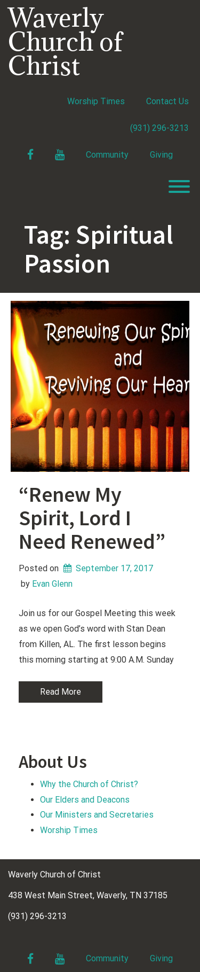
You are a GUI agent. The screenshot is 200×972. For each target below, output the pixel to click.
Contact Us (167, 101)
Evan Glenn (52, 584)
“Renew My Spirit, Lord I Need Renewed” (92, 518)
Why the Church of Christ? (89, 784)
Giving (161, 155)
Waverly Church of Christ (65, 41)
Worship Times (96, 101)
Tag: (98, 248)
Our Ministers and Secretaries (97, 815)
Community (107, 155)
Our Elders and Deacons (85, 800)
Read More (60, 692)
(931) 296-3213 (159, 128)
